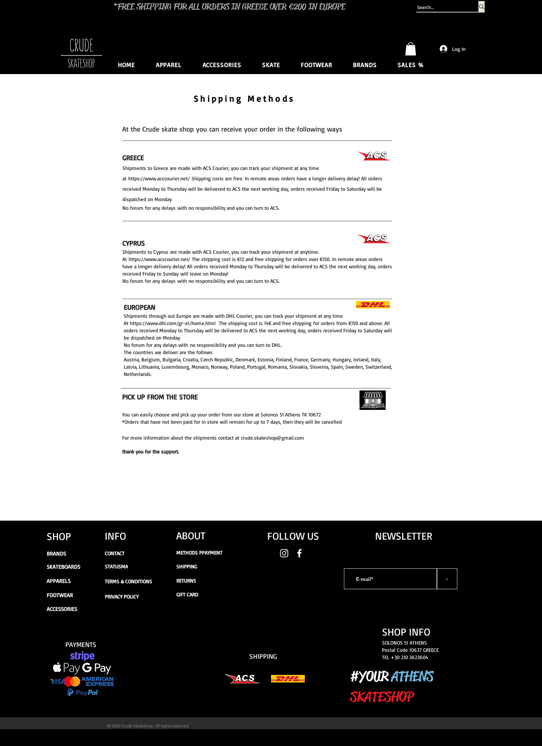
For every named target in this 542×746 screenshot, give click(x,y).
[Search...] (440, 7)
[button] (410, 48)
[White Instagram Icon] (284, 553)
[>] (447, 578)
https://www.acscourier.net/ (159, 178)
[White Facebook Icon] (299, 553)
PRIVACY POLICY (122, 596)
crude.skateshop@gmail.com (272, 437)
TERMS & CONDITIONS (128, 581)
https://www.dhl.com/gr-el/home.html (173, 323)
